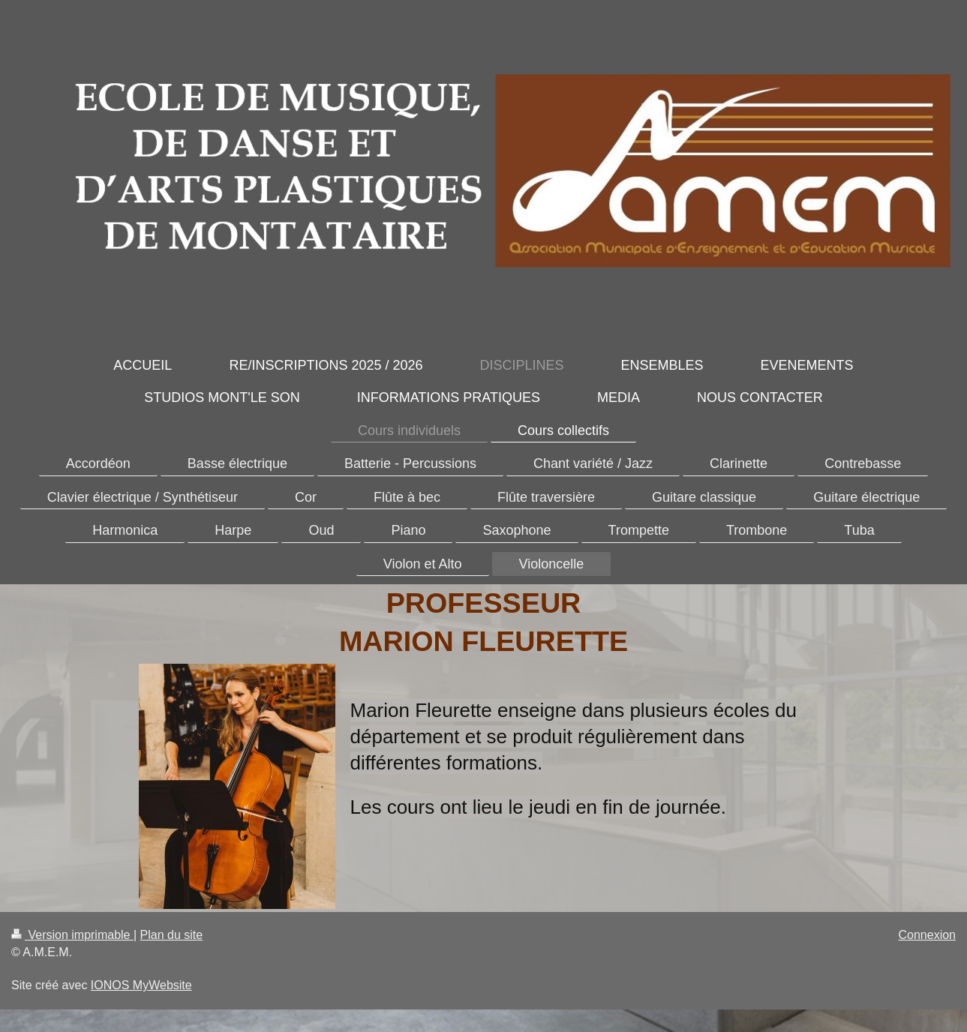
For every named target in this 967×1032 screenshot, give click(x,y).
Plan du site (171, 934)
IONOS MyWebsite (141, 985)
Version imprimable (72, 934)
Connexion (927, 934)
